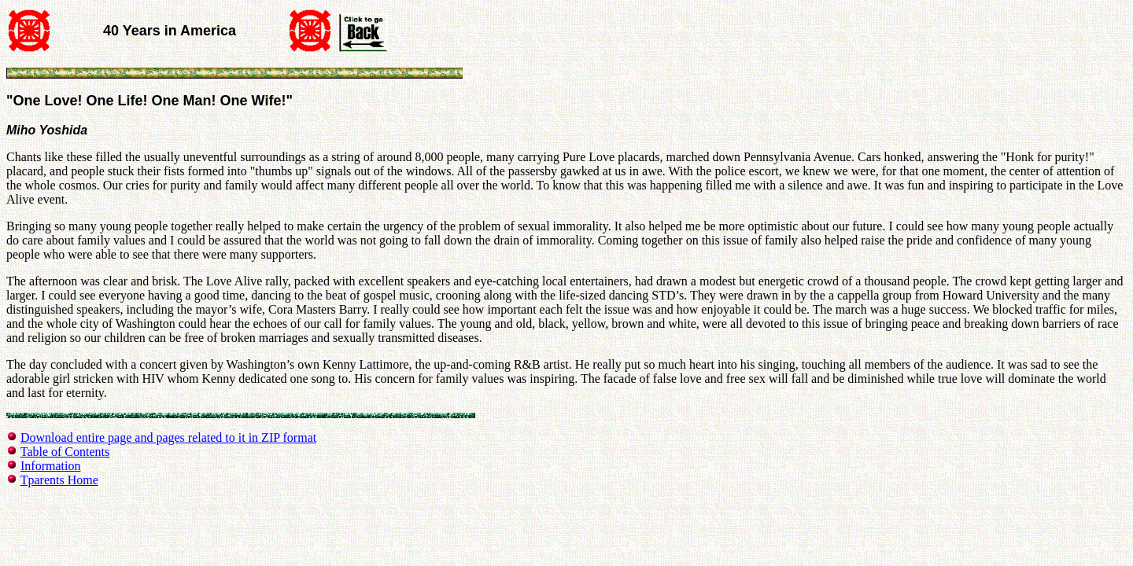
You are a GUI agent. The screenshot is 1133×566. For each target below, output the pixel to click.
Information (50, 465)
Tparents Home (59, 480)
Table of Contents (65, 451)
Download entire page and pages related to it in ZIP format (168, 437)
